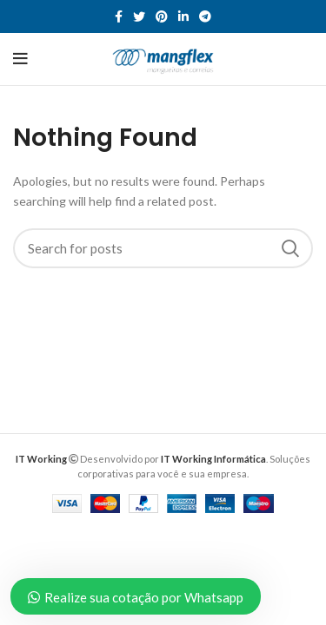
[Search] (163, 248)
